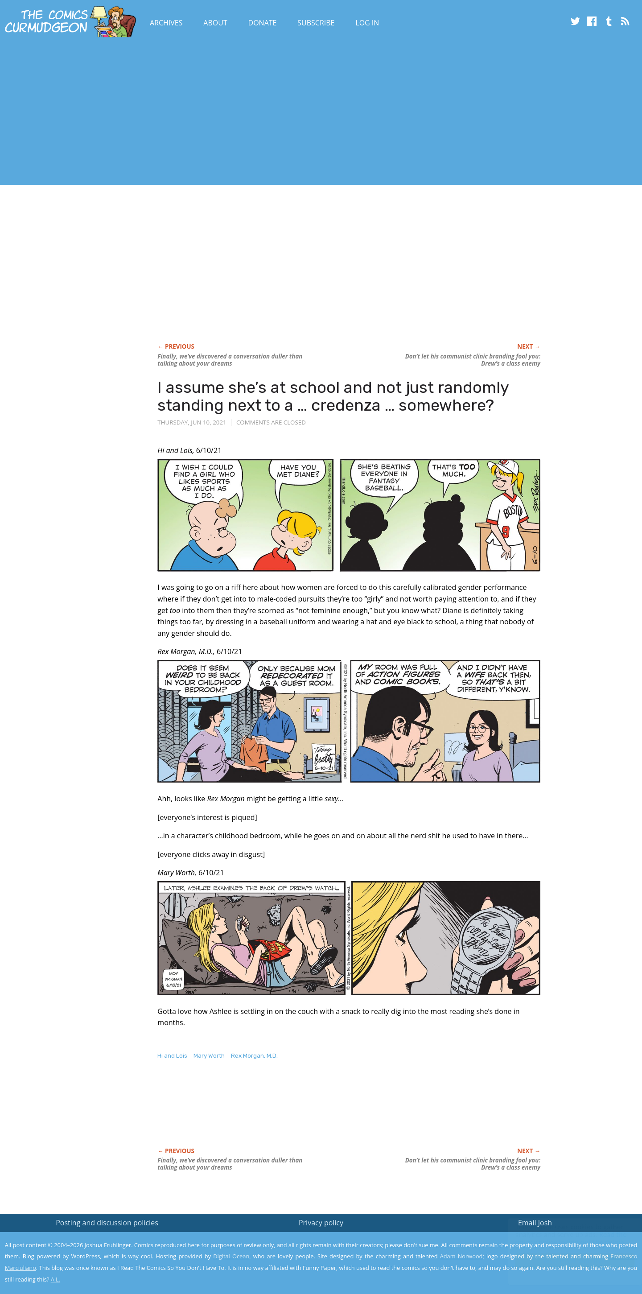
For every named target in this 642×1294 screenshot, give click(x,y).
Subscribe (315, 23)
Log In (367, 23)
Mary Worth (209, 1055)
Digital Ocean (231, 1256)
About (215, 23)
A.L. (56, 1279)
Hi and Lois (172, 1055)
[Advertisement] (162, 112)
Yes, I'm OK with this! (566, 1260)
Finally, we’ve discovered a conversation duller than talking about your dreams (229, 359)
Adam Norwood (461, 1256)
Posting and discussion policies (107, 1223)
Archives (166, 23)
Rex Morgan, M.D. (254, 1055)
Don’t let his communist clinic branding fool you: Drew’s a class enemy (472, 359)
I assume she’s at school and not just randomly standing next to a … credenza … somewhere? (333, 396)
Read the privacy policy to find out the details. (562, 1238)
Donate (262, 23)
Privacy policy (321, 1223)
